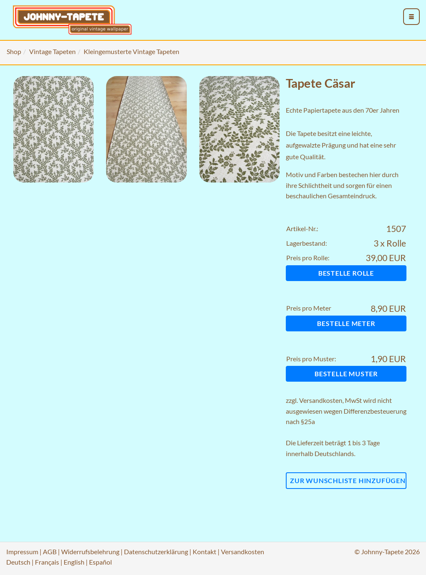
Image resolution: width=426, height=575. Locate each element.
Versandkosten (320, 400)
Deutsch (18, 562)
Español (100, 562)
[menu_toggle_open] (411, 16)
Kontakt (204, 551)
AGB (50, 551)
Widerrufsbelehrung (90, 551)
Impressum (22, 551)
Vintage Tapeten (52, 51)
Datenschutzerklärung (156, 551)
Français (47, 562)
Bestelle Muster (346, 374)
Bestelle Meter (346, 323)
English (74, 562)
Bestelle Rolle (346, 273)
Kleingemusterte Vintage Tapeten (131, 51)
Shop (14, 51)
